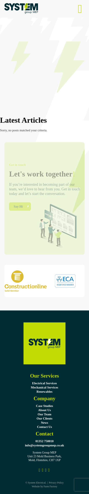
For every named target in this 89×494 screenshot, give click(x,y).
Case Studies (44, 406)
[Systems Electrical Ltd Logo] (21, 12)
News (44, 422)
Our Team (44, 414)
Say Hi (18, 212)
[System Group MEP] (49, 470)
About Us (44, 410)
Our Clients (44, 418)
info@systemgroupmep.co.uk (44, 445)
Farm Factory (50, 486)
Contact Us (44, 427)
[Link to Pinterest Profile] (45, 470)
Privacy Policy (56, 482)
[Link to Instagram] (42, 470)
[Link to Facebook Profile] (39, 470)
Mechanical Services (44, 387)
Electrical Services (44, 383)
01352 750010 (44, 441)
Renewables (44, 391)
